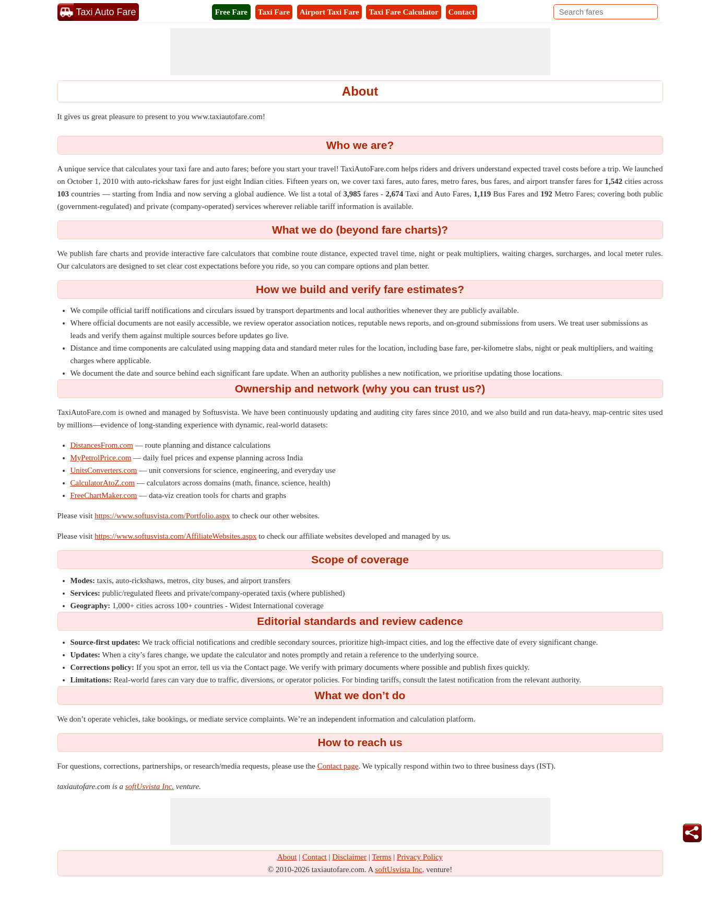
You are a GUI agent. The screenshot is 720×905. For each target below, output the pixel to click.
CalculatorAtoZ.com (102, 483)
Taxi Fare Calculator (403, 12)
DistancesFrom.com (101, 445)
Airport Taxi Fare (329, 12)
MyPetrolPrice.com (101, 458)
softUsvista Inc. (149, 786)
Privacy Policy (420, 857)
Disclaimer (349, 857)
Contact (461, 12)
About (287, 857)
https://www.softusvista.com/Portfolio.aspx (162, 516)
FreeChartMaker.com (103, 495)
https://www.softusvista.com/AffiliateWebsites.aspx (175, 536)
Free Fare (231, 12)
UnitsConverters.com (103, 470)
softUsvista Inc (398, 869)
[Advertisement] (360, 51)
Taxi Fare (274, 12)
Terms (381, 857)
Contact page (338, 766)
